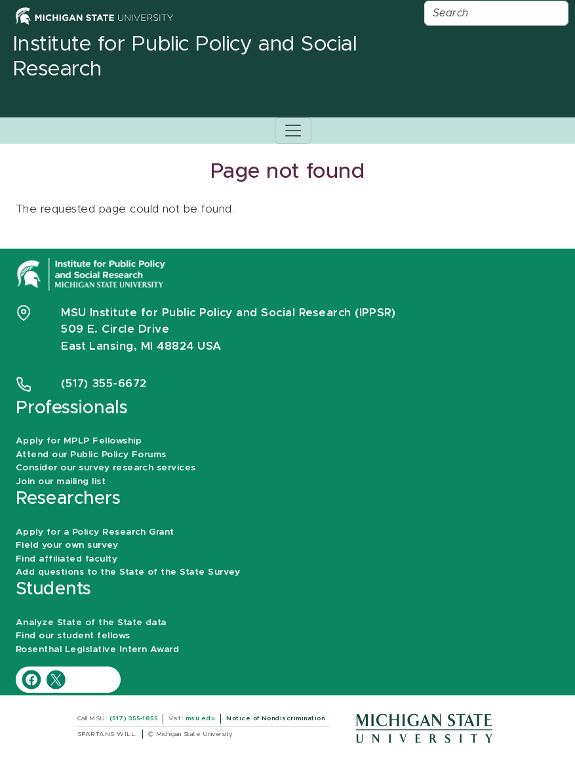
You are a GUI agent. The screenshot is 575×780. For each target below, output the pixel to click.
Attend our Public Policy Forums (91, 454)
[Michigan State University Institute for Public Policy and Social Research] (92, 273)
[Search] (496, 13)
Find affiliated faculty (66, 559)
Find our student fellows (73, 635)
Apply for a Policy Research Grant (95, 532)
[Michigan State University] (424, 727)
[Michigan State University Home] (94, 15)
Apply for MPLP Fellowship (79, 440)
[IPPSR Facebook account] (33, 679)
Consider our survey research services (106, 467)
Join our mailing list (61, 481)
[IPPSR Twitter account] (55, 679)
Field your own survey (67, 545)
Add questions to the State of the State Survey (128, 572)
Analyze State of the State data (91, 622)
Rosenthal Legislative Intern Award (97, 649)
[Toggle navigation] (293, 130)
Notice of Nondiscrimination (275, 718)
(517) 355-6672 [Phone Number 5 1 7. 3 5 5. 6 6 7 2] (104, 383)
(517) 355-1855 (133, 718)
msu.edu (200, 718)
